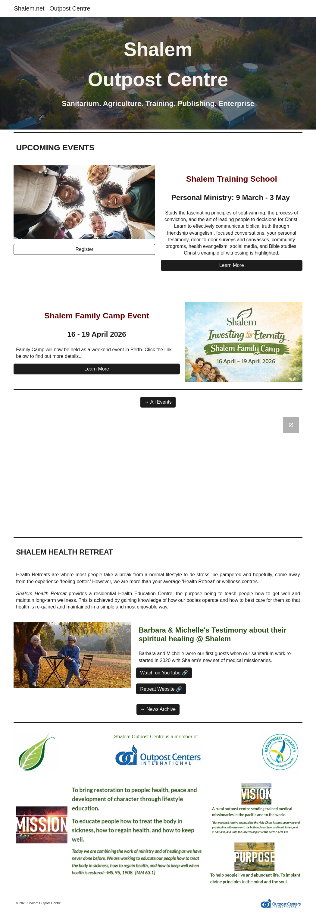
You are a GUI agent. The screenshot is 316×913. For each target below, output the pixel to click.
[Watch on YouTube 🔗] (163, 672)
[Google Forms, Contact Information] (158, 473)
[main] (158, 64)
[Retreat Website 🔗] (161, 689)
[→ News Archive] (158, 709)
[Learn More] (231, 265)
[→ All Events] (158, 402)
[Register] (84, 249)
